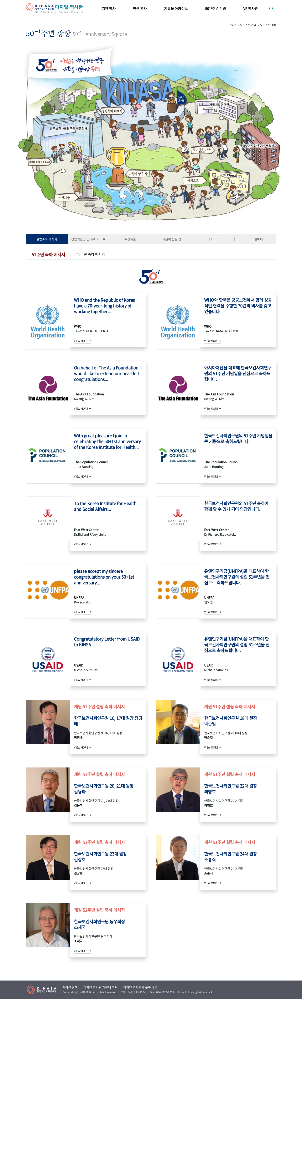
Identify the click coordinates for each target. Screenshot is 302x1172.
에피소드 (213, 239)
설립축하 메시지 (46, 239)
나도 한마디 (255, 239)
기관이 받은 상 (171, 239)
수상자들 (130, 239)
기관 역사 (109, 8)
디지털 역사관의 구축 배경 (140, 1160)
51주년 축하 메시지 (48, 254)
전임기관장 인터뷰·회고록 (88, 239)
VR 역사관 (250, 8)
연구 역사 (140, 8)
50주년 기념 (215, 8)
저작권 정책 (70, 1160)
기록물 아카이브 (176, 8)
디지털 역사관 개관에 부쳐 (100, 1160)
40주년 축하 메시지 (91, 254)
